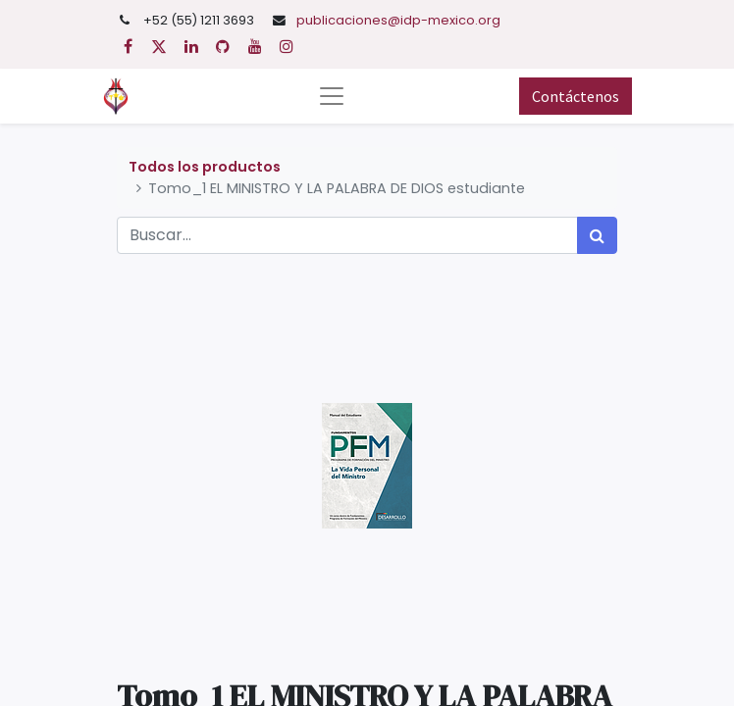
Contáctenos (575, 96)
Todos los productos (205, 166)
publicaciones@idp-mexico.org (398, 20)
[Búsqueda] (597, 235)
